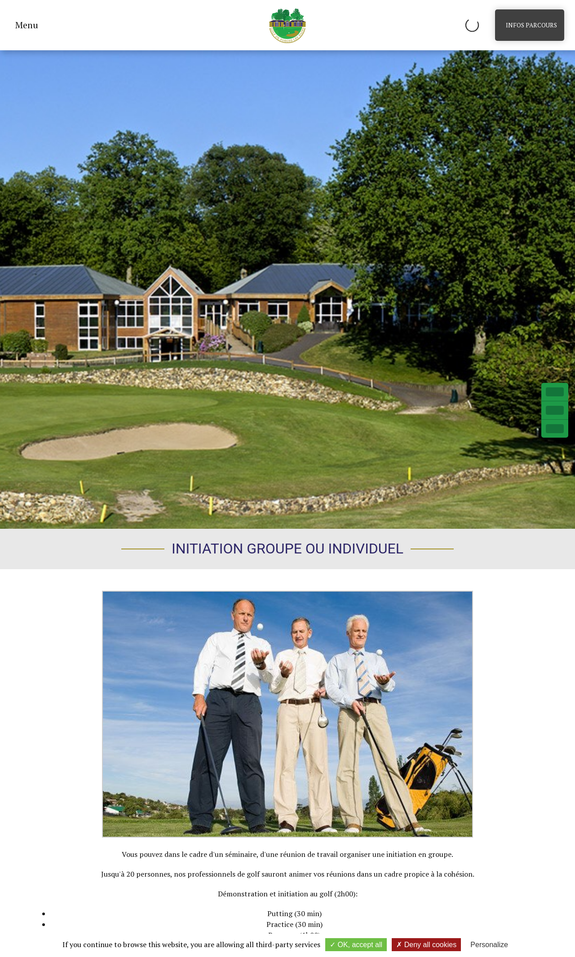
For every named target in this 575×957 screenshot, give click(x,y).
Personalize (489, 944)
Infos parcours (531, 25)
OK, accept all (356, 944)
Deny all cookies (426, 944)
